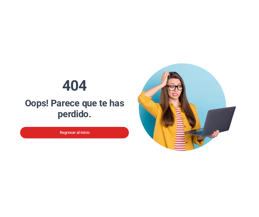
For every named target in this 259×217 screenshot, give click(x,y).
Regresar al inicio (75, 132)
